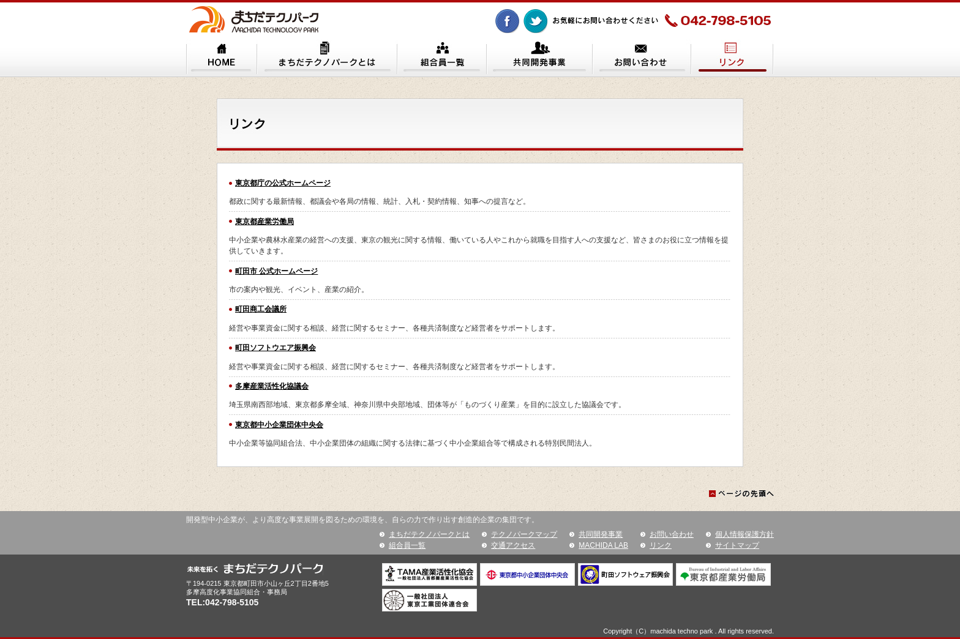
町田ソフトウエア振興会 (275, 347)
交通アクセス (513, 545)
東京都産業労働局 (264, 221)
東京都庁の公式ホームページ (283, 183)
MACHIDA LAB (603, 545)
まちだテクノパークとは (429, 534)
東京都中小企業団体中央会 (279, 424)
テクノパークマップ (524, 534)
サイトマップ (737, 545)
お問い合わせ (672, 534)
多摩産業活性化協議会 (272, 386)
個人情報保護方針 (744, 534)
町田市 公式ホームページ (276, 271)
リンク (661, 545)
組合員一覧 (407, 545)
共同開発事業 (601, 534)
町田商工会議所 (261, 309)
